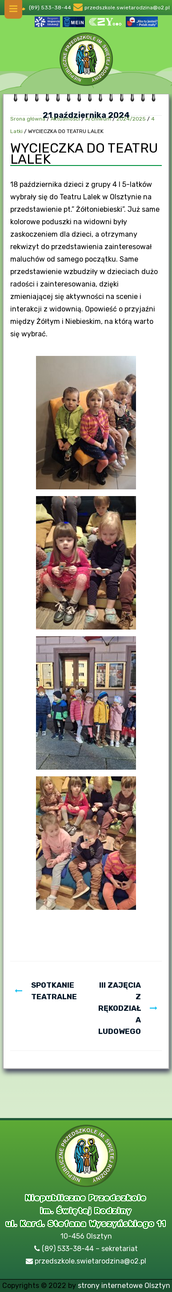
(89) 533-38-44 (50, 7)
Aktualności (65, 119)
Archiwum (98, 119)
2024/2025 (131, 119)
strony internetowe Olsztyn (124, 1285)
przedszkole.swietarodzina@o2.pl (127, 7)
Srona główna (27, 119)
